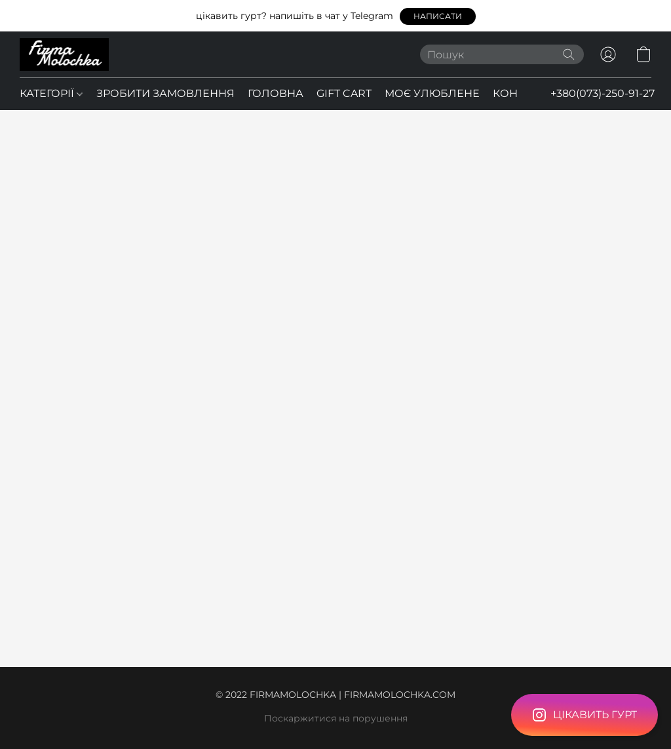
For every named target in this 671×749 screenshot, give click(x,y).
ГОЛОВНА (275, 93)
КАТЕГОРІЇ (51, 93)
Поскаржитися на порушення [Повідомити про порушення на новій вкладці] (336, 718)
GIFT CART (344, 93)
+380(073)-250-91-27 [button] (602, 93)
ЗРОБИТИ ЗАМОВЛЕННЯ (165, 93)
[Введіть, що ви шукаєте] (502, 54)
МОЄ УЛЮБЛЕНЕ (432, 93)
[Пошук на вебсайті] (569, 54)
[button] (438, 16)
